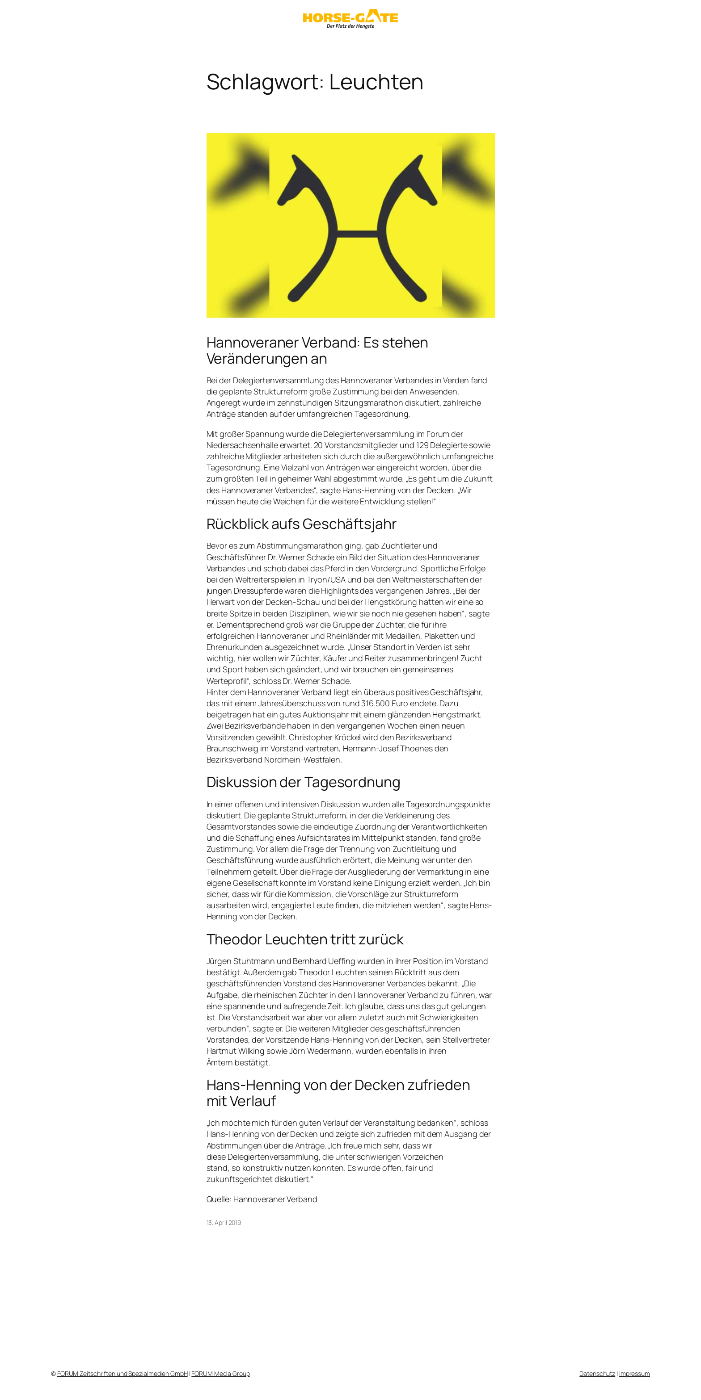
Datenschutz (597, 1373)
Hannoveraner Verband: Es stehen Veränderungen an (318, 350)
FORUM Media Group (220, 1373)
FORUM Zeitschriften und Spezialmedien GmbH (122, 1373)
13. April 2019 (224, 1222)
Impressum (634, 1373)
